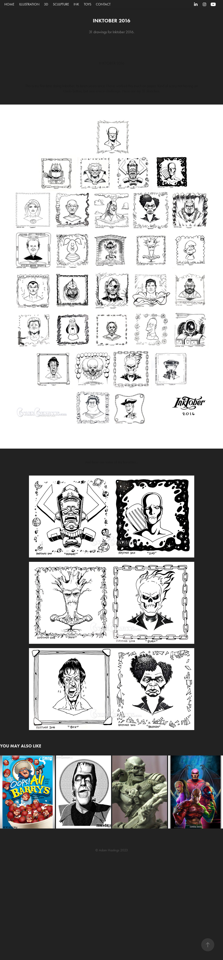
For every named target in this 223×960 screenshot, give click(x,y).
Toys (87, 4)
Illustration (29, 4)
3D (46, 4)
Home (9, 4)
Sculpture (61, 4)
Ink (76, 4)
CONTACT (103, 4)
